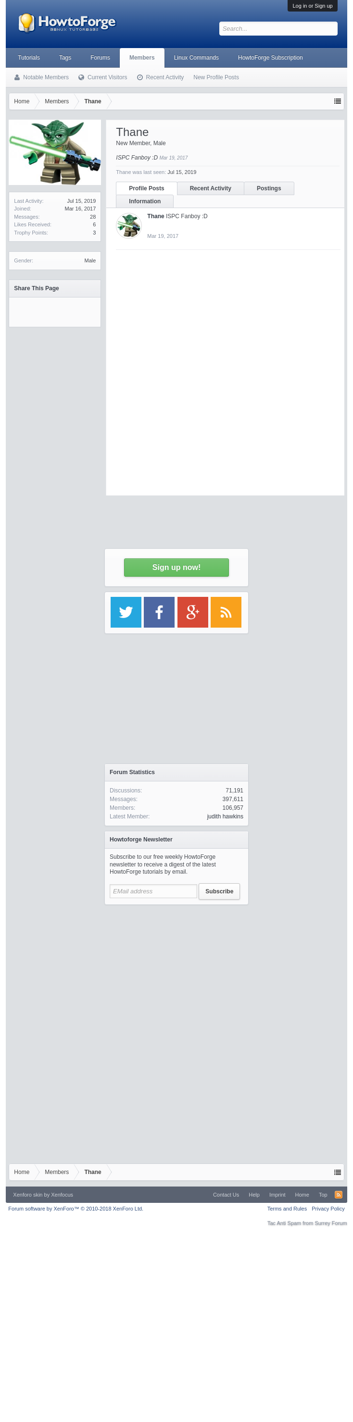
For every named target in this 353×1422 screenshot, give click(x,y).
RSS (338, 1195)
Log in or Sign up (312, 6)
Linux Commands (196, 57)
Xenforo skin (27, 1195)
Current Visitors (107, 77)
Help (254, 1195)
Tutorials (29, 57)
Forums (100, 57)
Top (323, 1195)
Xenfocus (62, 1195)
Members (142, 57)
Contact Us (226, 1195)
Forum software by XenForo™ (75, 1209)
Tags (65, 57)
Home (302, 1195)
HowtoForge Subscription (270, 57)
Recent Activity (165, 77)
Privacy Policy (328, 1209)
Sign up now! (176, 567)
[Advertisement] (176, 970)
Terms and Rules (287, 1209)
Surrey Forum (331, 1223)
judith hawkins (225, 816)
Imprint (277, 1195)
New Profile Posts (216, 77)
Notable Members (46, 77)
